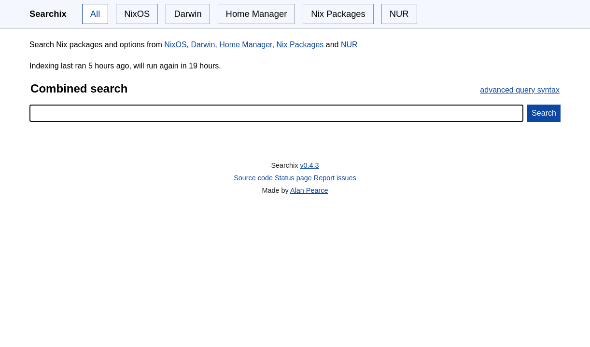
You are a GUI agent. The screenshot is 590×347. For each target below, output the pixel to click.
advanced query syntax (520, 90)
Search (544, 113)
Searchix (48, 14)
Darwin (187, 14)
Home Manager (256, 14)
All (95, 14)
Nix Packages (338, 14)
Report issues (335, 178)
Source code (253, 178)
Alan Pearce (309, 190)
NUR (399, 14)
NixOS (137, 14)
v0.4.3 (309, 165)
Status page (293, 178)
